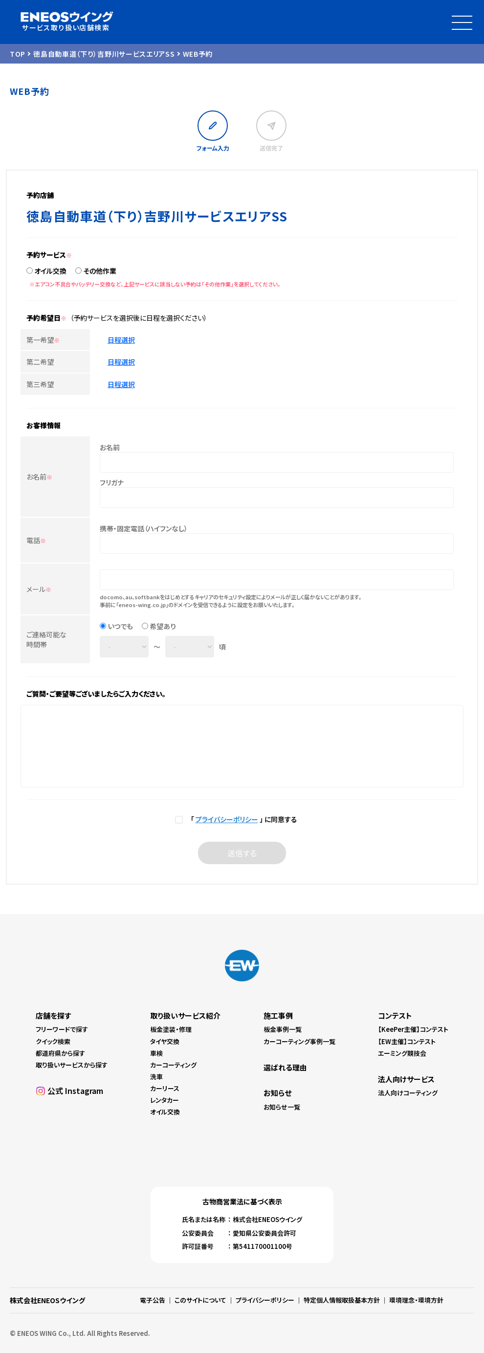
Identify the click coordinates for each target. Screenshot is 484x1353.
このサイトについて (200, 1300)
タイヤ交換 (164, 1041)
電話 (36, 540)
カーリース (164, 1088)
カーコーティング (173, 1064)
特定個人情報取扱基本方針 (342, 1300)
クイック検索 (53, 1041)
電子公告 (152, 1300)
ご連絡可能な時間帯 (46, 639)
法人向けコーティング (408, 1092)
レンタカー (164, 1100)
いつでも (120, 626)
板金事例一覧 (283, 1029)
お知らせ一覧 (282, 1107)
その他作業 (99, 271)
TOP (17, 54)
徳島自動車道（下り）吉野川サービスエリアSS (104, 54)
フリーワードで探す (62, 1029)
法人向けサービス (406, 1079)
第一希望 (43, 340)
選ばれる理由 (285, 1067)
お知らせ (277, 1093)
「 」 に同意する (242, 819)
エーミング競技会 (402, 1053)
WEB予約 (198, 54)
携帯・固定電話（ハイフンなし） (144, 528)
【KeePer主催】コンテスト (413, 1029)
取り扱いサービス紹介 (185, 1015)
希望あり (163, 626)
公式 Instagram (75, 1090)
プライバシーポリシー (227, 819)
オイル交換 (50, 271)
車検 (156, 1053)
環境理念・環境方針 (416, 1300)
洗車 (156, 1076)
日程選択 (121, 340)
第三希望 (40, 384)
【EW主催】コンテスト (407, 1041)
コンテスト (395, 1015)
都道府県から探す (60, 1053)
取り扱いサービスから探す (72, 1064)
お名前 (39, 476)
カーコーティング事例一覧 (299, 1041)
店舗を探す (53, 1015)
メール (38, 589)
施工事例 (278, 1015)
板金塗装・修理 (171, 1029)
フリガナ (112, 482)
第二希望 (40, 362)
